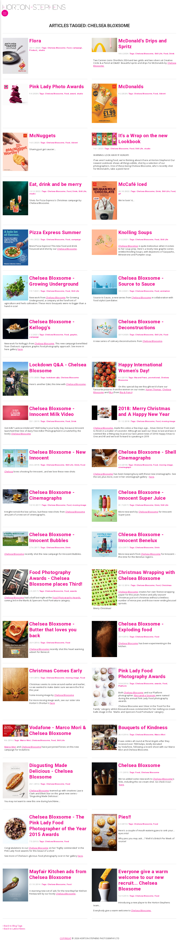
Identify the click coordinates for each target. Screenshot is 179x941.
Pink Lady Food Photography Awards (142, 673)
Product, (33, 50)
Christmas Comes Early (56, 671)
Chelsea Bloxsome (57, 48)
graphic (73, 334)
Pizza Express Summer (55, 232)
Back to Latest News (14, 928)
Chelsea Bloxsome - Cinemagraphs (52, 495)
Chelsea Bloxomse (128, 245)
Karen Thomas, (154, 389)
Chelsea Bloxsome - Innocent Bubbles (52, 537)
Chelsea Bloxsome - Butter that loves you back (53, 629)
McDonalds (131, 86)
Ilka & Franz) (126, 392)
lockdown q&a (53, 377)
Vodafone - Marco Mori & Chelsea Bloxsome (58, 730)
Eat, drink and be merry (56, 184)
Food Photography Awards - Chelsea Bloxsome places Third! (56, 578)
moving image (168, 421)
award (73, 93)
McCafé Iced (132, 184)
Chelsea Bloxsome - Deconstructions (141, 324)
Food (69, 48)
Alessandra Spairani (145, 695)
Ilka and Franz (140, 377)
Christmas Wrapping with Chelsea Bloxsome (145, 575)
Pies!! (124, 817)
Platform (122, 686)
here (20, 349)
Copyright (65, 938)
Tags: (44, 48)
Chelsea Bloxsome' (163, 778)
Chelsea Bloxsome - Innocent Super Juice (142, 495)
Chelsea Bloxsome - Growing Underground (54, 281)
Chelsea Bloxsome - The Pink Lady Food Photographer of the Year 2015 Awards (57, 825)
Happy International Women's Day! (141, 367)
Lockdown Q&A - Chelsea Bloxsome (50, 367)
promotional (154, 377)
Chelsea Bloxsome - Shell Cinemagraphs (141, 455)
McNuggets (42, 135)
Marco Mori (25, 740)
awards (73, 591)
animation (165, 291)
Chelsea (8, 471)
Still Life (158, 53)
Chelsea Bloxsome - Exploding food (141, 626)
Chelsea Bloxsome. (141, 910)
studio (42, 50)
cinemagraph (124, 467)
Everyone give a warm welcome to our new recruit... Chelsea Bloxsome (143, 880)
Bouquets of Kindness (143, 727)
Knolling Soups (135, 232)
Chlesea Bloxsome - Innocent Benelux (141, 537)
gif (119, 194)
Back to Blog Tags (13, 925)
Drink (171, 53)
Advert (162, 93)
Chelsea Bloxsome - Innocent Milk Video (52, 411)
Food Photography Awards (66, 597)
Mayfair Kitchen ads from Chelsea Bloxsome (56, 874)
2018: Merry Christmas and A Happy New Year (144, 411)
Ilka (111, 392)
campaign (77, 48)
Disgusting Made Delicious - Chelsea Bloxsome (51, 771)
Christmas (167, 585)
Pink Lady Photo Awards (57, 86)
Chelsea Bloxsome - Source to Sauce (141, 281)
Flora (35, 41)
